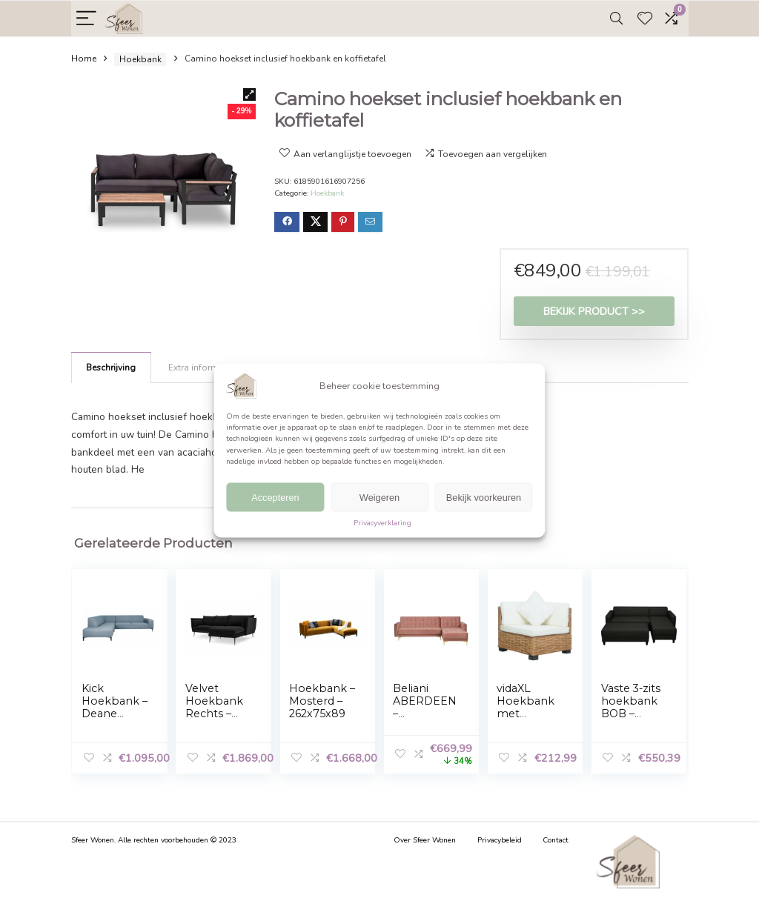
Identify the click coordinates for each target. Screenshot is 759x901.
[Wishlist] (644, 18)
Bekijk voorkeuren (483, 497)
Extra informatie (200, 367)
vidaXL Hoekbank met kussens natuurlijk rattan (525, 720)
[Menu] (86, 19)
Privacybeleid (499, 840)
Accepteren (275, 497)
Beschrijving (111, 367)
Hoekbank (140, 59)
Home (83, 59)
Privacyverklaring (382, 523)
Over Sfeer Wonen (425, 840)
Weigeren (379, 497)
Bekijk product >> (594, 311)
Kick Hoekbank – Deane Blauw (115, 707)
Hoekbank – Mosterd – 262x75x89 (322, 701)
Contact (556, 840)
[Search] (616, 19)
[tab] (111, 367)
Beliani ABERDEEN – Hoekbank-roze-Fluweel (425, 720)
